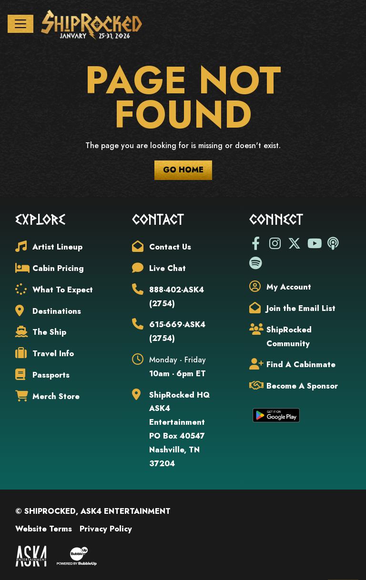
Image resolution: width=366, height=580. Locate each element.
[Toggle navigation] (20, 25)
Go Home (183, 171)
